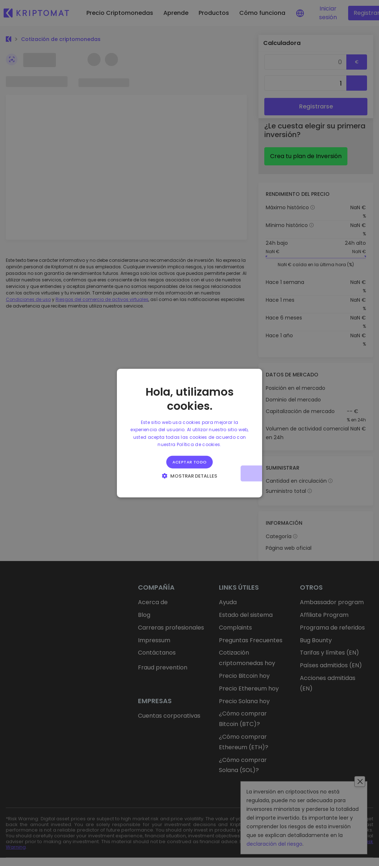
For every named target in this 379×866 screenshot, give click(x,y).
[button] (189, 475)
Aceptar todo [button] (189, 462)
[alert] (189, 433)
